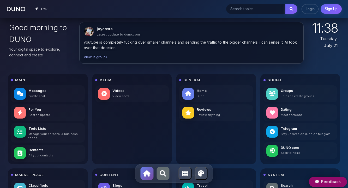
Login (310, 9)
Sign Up (331, 9)
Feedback (328, 181)
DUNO (15, 9)
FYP (42, 9)
